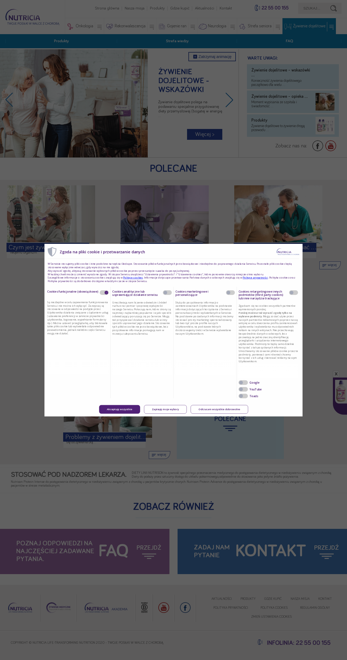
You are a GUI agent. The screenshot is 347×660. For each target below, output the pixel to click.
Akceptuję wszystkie (119, 409)
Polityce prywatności (255, 278)
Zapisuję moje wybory (165, 409)
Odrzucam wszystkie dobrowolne (219, 409)
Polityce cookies (133, 278)
